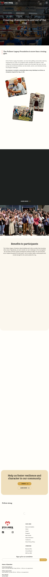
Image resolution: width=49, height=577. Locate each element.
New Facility (28, 535)
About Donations (29, 537)
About (26, 529)
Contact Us (28, 540)
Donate (25, 483)
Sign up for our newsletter (24, 557)
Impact (27, 531)
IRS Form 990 (28, 553)
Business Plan (28, 549)
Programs (27, 533)
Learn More (24, 201)
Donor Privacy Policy (30, 542)
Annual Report (28, 551)
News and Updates (29, 527)
